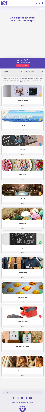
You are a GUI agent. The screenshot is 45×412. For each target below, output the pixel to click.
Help (8, 393)
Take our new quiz (22, 65)
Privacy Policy (22, 402)
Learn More (34, 9)
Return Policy (30, 402)
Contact (36, 393)
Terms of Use (15, 402)
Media (22, 393)
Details (22, 105)
